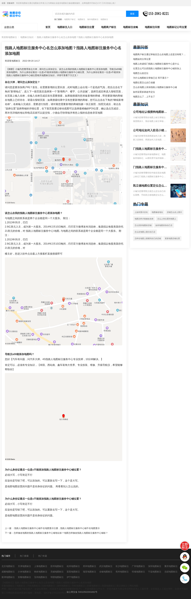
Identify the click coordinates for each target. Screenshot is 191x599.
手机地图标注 (33, 585)
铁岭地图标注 (40, 571)
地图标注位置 (86, 27)
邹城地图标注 (138, 571)
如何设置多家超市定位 (144, 92)
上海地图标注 (40, 566)
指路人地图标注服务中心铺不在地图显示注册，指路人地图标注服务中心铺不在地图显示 (57, 528)
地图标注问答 (152, 27)
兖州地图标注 (122, 571)
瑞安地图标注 (89, 571)
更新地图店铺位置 (172, 238)
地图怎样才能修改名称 (144, 219)
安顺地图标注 (24, 577)
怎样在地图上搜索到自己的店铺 (148, 238)
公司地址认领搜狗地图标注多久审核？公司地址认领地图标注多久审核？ (150, 112)
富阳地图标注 (73, 571)
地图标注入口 (64, 27)
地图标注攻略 (130, 27)
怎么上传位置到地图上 (166, 219)
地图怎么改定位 (140, 73)
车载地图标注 (8, 585)
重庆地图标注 (171, 566)
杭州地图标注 (73, 566)
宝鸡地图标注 (40, 577)
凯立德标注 (122, 585)
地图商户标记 (69, 19)
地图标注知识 (27, 37)
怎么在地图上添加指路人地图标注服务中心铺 (155, 87)
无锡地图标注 (57, 571)
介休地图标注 (24, 571)
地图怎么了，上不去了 (144, 96)
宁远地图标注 (154, 571)
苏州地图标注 (57, 566)
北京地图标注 (8, 566)
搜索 (132, 14)
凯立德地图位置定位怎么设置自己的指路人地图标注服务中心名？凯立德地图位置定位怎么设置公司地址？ (150, 186)
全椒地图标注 (105, 571)
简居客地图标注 (9, 37)
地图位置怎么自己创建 (144, 82)
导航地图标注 (78, 585)
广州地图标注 (138, 566)
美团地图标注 (108, 585)
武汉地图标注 (105, 566)
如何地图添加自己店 (163, 225)
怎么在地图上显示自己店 (145, 232)
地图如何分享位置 (142, 59)
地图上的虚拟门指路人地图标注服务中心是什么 (156, 64)
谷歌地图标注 (48, 585)
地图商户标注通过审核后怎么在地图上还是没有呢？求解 (160, 54)
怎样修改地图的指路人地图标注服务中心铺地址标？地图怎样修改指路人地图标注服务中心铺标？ (61, 533)
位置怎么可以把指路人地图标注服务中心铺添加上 (157, 68)
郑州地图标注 (89, 566)
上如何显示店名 (141, 212)
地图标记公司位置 (177, 27)
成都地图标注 (8, 571)
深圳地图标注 (154, 566)
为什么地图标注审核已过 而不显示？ (151, 78)
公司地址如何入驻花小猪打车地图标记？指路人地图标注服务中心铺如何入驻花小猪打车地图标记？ (150, 131)
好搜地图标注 (93, 585)
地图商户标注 (108, 27)
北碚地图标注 (171, 571)
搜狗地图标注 (63, 585)
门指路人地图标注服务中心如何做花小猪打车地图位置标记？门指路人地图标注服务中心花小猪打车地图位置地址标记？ (150, 149)
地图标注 (81, 19)
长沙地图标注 (122, 566)
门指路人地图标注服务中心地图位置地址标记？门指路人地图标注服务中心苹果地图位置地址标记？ (150, 167)
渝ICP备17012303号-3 (55, 592)
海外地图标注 (92, 19)
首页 (47, 27)
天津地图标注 (24, 566)
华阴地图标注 (57, 577)
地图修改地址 (157, 212)
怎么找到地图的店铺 (143, 225)
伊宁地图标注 (73, 577)
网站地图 (133, 585)
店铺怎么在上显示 (174, 212)
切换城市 (10, 3)
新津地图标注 (8, 577)
